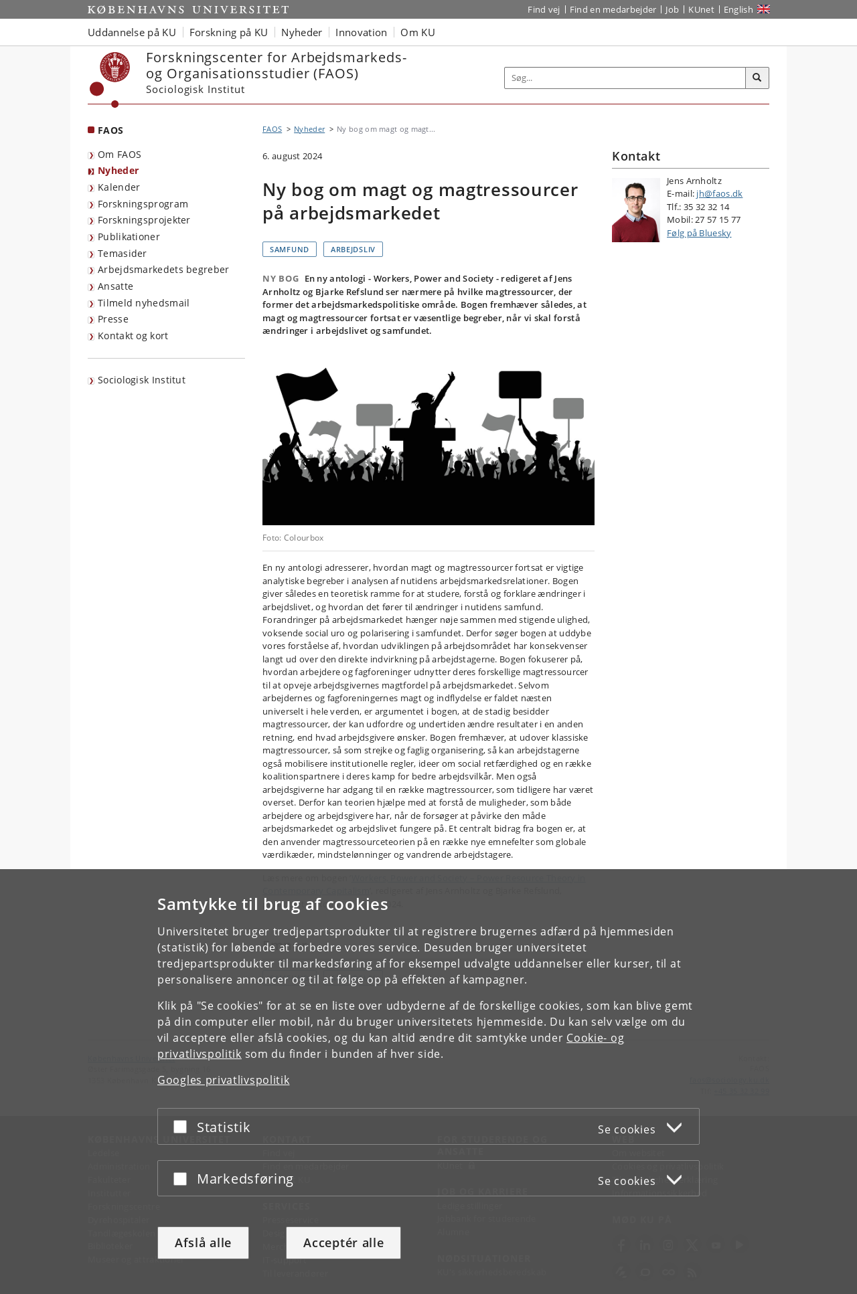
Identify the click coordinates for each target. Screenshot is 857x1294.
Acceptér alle (343, 1242)
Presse (113, 318)
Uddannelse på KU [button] (132, 32)
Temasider (122, 253)
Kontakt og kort (133, 335)
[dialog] (428, 1081)
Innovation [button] (361, 32)
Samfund (289, 249)
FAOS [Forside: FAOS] (110, 130)
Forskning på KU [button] (228, 32)
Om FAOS (119, 154)
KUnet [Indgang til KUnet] (701, 9)
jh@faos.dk (719, 193)
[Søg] (757, 78)
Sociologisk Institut (141, 379)
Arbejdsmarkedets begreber (164, 269)
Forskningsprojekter (144, 219)
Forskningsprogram (143, 203)
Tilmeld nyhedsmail (143, 302)
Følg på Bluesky (699, 233)
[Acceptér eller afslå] (183, 1126)
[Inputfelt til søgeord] (625, 78)
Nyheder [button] (301, 32)
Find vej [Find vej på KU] (544, 9)
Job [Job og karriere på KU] (672, 9)
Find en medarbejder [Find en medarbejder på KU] (613, 9)
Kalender (119, 187)
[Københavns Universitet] (110, 80)
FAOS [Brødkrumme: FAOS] (272, 129)
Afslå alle (203, 1242)
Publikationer (129, 236)
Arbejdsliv (353, 249)
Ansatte (115, 286)
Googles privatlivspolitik (223, 1080)
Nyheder (118, 170)
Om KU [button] (417, 32)
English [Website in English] (738, 9)
